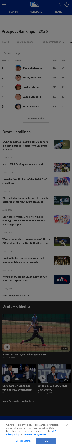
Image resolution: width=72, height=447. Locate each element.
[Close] (66, 425)
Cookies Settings (23, 441)
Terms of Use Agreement (35, 434)
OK (46, 441)
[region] (36, 433)
